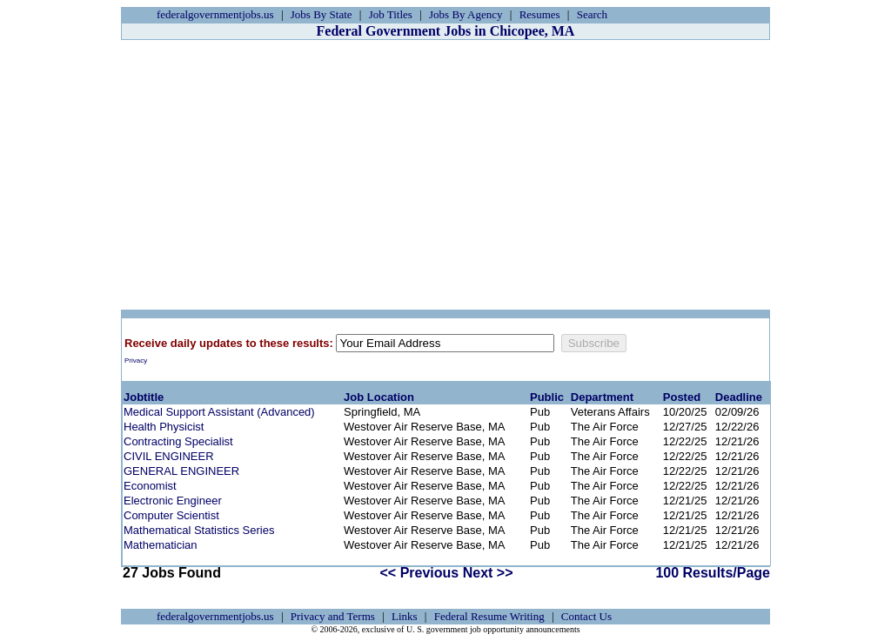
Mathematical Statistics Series (199, 530)
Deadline (738, 397)
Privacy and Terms (333, 616)
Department (602, 397)
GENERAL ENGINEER (181, 470)
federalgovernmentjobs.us (215, 14)
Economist (150, 485)
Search (592, 14)
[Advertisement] (445, 175)
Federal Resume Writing (489, 616)
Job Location (379, 397)
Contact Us (586, 616)
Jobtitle (144, 397)
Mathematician (161, 544)
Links (405, 616)
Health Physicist (164, 426)
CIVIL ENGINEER (169, 456)
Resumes (539, 14)
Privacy (135, 360)
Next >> (488, 572)
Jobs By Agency (466, 14)
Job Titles (390, 14)
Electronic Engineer (173, 500)
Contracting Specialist (178, 441)
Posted (681, 397)
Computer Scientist (171, 515)
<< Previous (419, 572)
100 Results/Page (712, 572)
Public (547, 397)
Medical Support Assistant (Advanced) (219, 411)
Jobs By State (321, 14)
